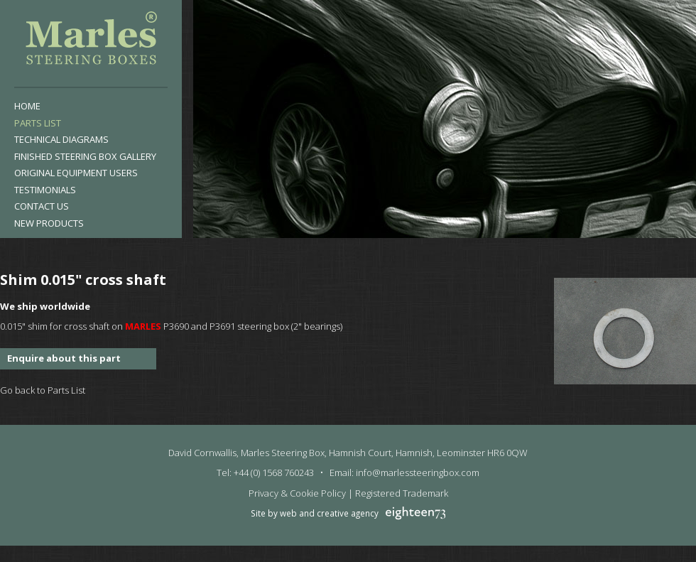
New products (49, 223)
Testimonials (45, 189)
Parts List (37, 123)
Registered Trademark (401, 493)
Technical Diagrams (61, 139)
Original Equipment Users (76, 172)
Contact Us (41, 206)
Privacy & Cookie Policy (297, 493)
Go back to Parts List (42, 390)
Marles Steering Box (91, 41)
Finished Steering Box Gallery (85, 156)
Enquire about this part (64, 358)
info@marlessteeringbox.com (417, 472)
